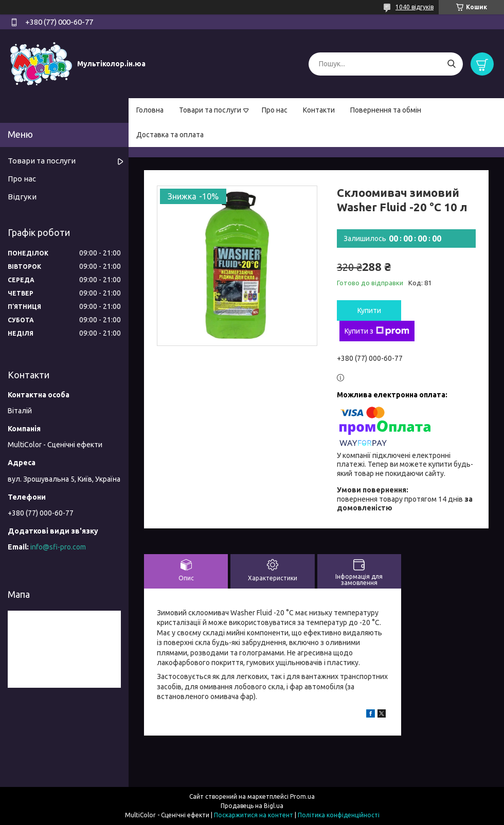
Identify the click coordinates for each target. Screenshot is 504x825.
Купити (369, 310)
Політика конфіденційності (339, 815)
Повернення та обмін (385, 110)
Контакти (319, 110)
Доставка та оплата (170, 135)
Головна (150, 110)
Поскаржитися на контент (253, 815)
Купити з (377, 331)
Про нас (274, 110)
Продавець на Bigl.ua (252, 805)
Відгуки (22, 196)
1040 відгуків (414, 7)
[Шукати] (451, 64)
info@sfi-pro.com (58, 547)
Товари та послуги (210, 110)
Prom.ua (302, 796)
